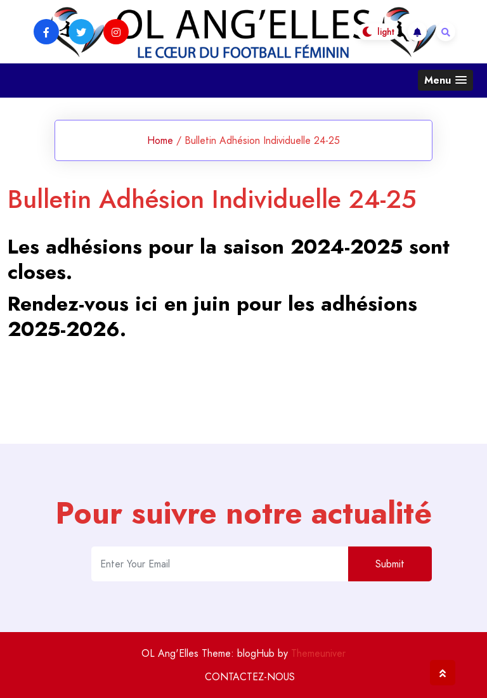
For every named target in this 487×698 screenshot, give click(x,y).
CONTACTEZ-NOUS (250, 676)
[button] (445, 80)
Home (160, 140)
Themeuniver (318, 653)
